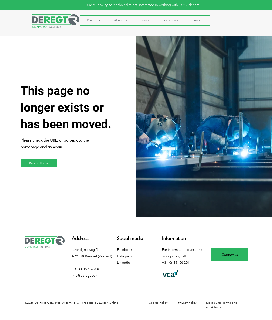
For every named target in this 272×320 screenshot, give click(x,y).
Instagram (124, 256)
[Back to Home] (39, 163)
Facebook (124, 250)
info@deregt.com (85, 275)
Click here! (192, 5)
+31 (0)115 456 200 (85, 269)
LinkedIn (123, 263)
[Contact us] (229, 254)
